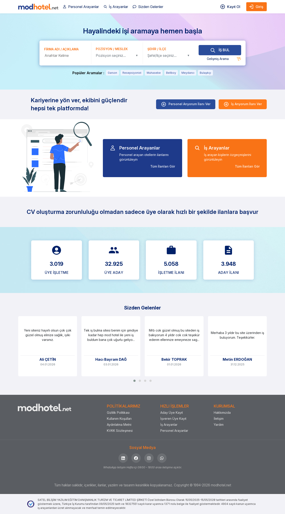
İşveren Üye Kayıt (173, 418)
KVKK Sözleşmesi (120, 430)
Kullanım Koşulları (119, 418)
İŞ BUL (220, 50)
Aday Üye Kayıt (171, 412)
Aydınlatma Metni (119, 424)
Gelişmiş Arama (218, 59)
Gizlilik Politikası (118, 412)
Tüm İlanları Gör (162, 166)
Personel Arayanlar (81, 6)
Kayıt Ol (230, 6)
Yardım (219, 424)
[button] (134, 381)
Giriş (255, 6)
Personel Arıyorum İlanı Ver (185, 104)
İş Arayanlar (116, 6)
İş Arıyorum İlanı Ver (243, 104)
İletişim (219, 418)
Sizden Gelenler (148, 6)
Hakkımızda (222, 412)
